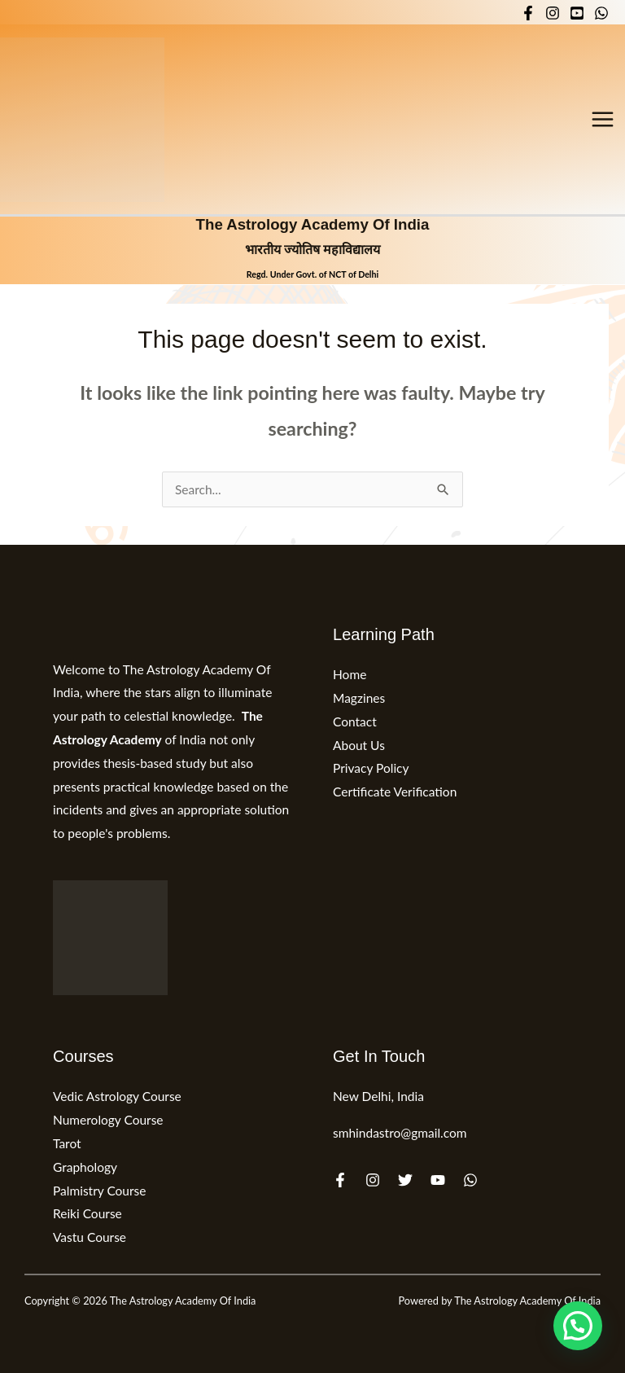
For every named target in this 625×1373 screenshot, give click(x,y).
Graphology (85, 1167)
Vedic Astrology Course (117, 1096)
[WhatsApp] (601, 13)
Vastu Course (89, 1237)
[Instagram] (552, 13)
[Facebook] (528, 13)
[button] (577, 1325)
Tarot (67, 1143)
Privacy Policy (371, 768)
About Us (359, 745)
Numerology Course (108, 1119)
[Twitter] (405, 1180)
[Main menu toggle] (603, 119)
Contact (355, 721)
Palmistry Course (99, 1190)
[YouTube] (577, 13)
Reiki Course (87, 1213)
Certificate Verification (395, 791)
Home (349, 674)
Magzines (359, 698)
